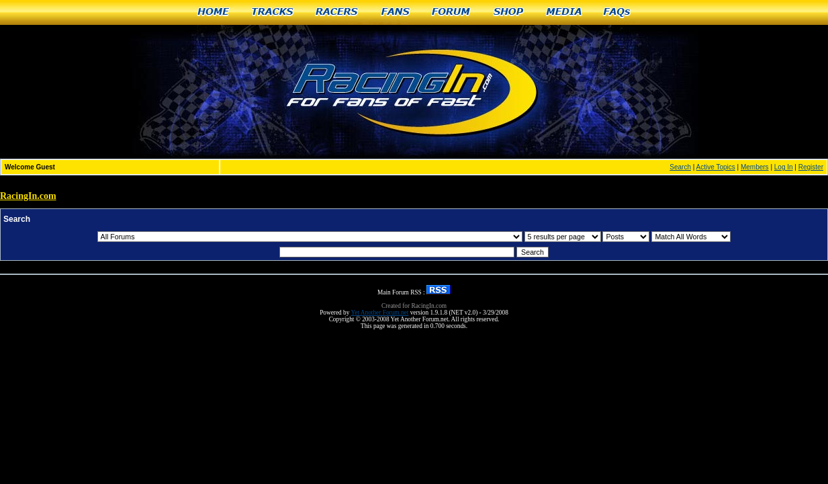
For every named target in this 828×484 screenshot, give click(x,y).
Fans (395, 12)
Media (564, 12)
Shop (508, 12)
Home (213, 12)
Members (755, 167)
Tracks (272, 12)
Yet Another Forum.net (379, 312)
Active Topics (715, 167)
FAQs (617, 12)
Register (810, 167)
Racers (337, 12)
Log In (783, 167)
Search (680, 167)
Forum (451, 12)
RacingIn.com (28, 196)
